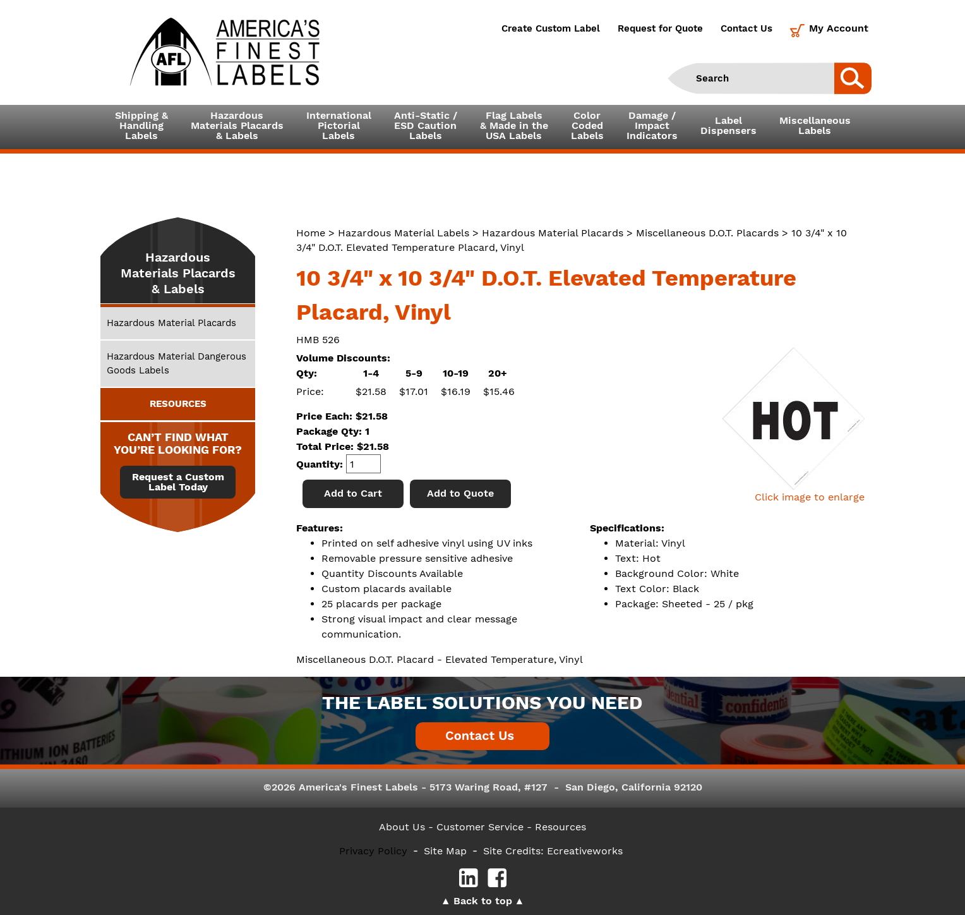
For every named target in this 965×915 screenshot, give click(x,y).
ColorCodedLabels (587, 125)
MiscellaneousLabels (815, 125)
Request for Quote (660, 28)
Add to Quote (460, 493)
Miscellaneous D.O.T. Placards (707, 233)
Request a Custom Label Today (178, 482)
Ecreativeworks (585, 851)
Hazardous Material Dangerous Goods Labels (176, 363)
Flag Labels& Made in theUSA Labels (514, 125)
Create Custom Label (550, 28)
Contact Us (746, 28)
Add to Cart (353, 493)
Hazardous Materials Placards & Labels (178, 273)
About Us (402, 827)
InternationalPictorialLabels (338, 125)
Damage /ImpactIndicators (652, 125)
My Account (838, 28)
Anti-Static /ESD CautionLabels (425, 125)
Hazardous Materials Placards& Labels (237, 125)
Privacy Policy (373, 851)
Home (310, 233)
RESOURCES (178, 403)
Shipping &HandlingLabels (141, 125)
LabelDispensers (728, 125)
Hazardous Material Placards (552, 233)
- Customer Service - (480, 827)
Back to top (482, 901)
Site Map (445, 851)
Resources (560, 827)
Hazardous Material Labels (403, 233)
